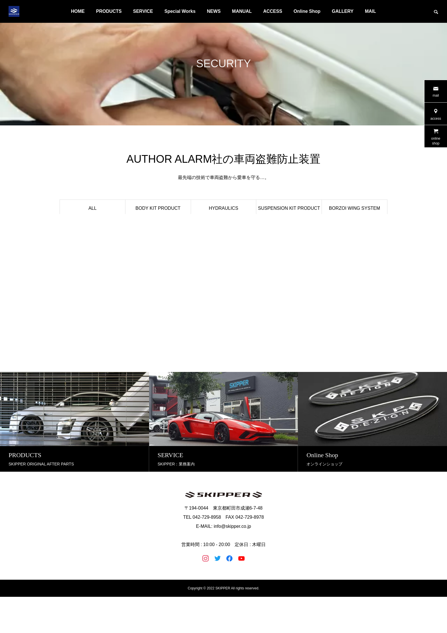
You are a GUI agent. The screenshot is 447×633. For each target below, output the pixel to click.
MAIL (370, 11)
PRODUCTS (109, 11)
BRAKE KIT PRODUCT (158, 225)
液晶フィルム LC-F (93, 241)
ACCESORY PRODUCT (158, 241)
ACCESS (272, 11)
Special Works (180, 11)
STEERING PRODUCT (288, 225)
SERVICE (143, 11)
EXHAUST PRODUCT (223, 225)
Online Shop (307, 11)
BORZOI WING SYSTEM (354, 208)
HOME (78, 11)
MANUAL (242, 11)
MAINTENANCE (223, 241)
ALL (92, 208)
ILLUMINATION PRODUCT (92, 225)
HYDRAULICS (223, 208)
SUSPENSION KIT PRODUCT (289, 208)
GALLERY (342, 11)
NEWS (214, 11)
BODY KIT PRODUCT (157, 208)
